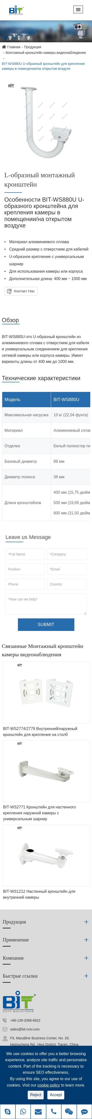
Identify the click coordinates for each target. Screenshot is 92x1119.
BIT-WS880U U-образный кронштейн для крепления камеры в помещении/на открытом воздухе (43, 66)
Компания (13, 958)
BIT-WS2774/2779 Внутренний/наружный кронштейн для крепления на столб (40, 732)
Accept (56, 1095)
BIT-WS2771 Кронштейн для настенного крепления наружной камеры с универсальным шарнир (39, 813)
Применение (16, 939)
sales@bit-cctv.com (25, 1029)
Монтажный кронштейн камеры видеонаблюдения (46, 53)
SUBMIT (46, 624)
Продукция (32, 47)
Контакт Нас (24, 291)
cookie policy (49, 1085)
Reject (35, 1095)
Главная (13, 47)
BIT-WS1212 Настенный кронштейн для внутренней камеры (39, 894)
